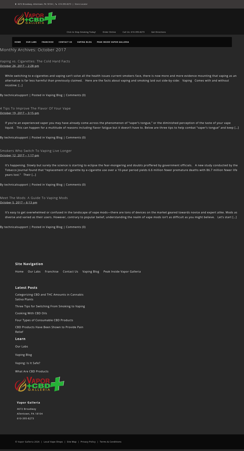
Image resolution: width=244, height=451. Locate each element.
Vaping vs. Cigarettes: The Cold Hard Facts (35, 61)
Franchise (48, 42)
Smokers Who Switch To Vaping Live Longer (36, 150)
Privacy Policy (88, 441)
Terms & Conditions (110, 441)
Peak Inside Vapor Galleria (113, 42)
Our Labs (31, 42)
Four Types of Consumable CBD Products (44, 320)
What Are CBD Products (32, 371)
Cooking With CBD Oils (31, 313)
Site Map (72, 441)
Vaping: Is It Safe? (27, 363)
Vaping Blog (84, 42)
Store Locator (81, 4)
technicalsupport (16, 95)
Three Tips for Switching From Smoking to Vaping (50, 306)
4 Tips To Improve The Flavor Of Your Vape (35, 108)
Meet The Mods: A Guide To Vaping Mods (34, 198)
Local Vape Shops (53, 441)
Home (18, 42)
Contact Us (65, 42)
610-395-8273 (63, 4)
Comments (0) (76, 95)
